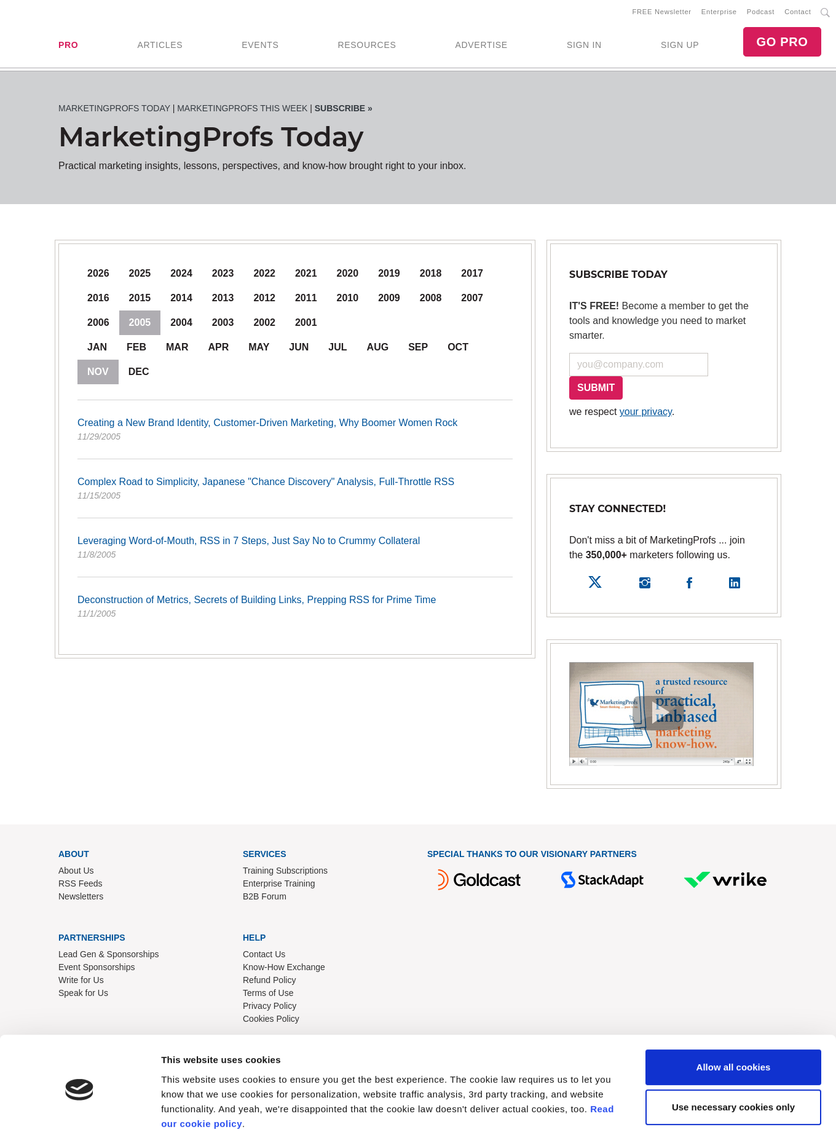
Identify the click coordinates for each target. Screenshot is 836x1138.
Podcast (761, 13)
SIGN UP (680, 46)
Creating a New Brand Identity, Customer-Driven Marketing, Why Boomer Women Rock (295, 433)
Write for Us (81, 982)
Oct (458, 349)
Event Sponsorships (96, 969)
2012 (264, 300)
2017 (472, 276)
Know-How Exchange (284, 969)
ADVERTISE (481, 46)
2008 (431, 300)
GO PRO (782, 43)
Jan (97, 349)
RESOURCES (366, 46)
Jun (299, 349)
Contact (797, 13)
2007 (472, 300)
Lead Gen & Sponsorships (108, 957)
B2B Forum (264, 899)
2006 (98, 325)
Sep (418, 349)
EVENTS (260, 46)
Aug (378, 349)
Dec (138, 374)
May (258, 349)
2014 (181, 300)
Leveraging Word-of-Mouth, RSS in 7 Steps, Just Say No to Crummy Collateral (295, 551)
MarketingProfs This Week (242, 111)
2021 (306, 276)
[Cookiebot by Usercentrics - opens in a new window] (79, 1114)
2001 (306, 325)
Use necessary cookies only (733, 1063)
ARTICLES (160, 46)
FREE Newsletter (662, 13)
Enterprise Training (279, 886)
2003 (223, 325)
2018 (431, 276)
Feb (136, 349)
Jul (337, 349)
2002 (264, 325)
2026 (98, 276)
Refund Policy (269, 982)
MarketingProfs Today (114, 111)
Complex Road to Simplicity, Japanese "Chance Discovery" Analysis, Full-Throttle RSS (295, 492)
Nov (98, 374)
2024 (181, 276)
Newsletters (80, 899)
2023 (223, 276)
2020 (348, 276)
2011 (306, 300)
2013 (223, 300)
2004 (181, 325)
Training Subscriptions (285, 873)
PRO (68, 46)
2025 (140, 276)
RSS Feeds (80, 886)
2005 (140, 325)
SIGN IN (584, 46)
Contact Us (264, 957)
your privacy (646, 414)
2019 (389, 276)
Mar (177, 349)
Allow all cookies (733, 1023)
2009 (389, 300)
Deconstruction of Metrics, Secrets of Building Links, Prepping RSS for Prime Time (295, 610)
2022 (264, 276)
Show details (189, 1113)
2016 (98, 300)
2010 (348, 300)
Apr (218, 349)
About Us (76, 873)
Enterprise (719, 13)
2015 (140, 300)
